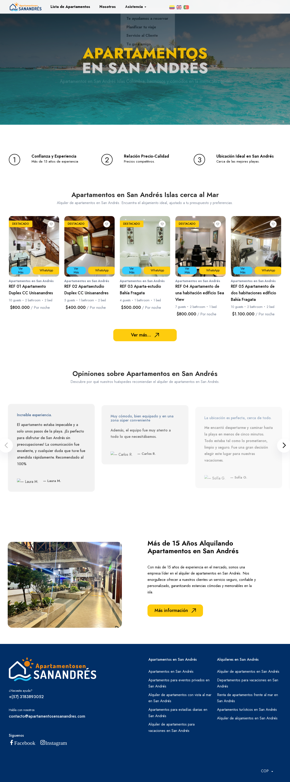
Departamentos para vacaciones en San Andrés (247, 683)
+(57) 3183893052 (26, 697)
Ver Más (20, 270)
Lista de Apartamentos (70, 6)
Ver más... (145, 335)
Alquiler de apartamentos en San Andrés (248, 671)
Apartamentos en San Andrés (170, 671)
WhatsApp (46, 270)
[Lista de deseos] (51, 224)
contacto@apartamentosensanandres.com (47, 716)
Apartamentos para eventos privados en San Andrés (179, 683)
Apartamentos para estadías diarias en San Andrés (177, 713)
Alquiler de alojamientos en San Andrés (247, 718)
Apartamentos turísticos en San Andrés (247, 709)
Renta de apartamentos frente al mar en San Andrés (247, 698)
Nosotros (107, 6)
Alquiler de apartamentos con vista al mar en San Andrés (179, 698)
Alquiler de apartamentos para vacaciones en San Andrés (171, 727)
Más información (175, 610)
